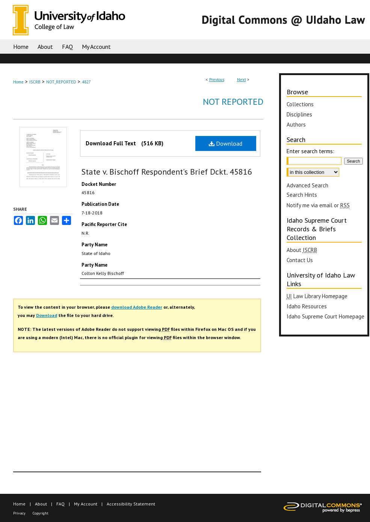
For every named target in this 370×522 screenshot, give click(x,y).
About (41, 504)
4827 (86, 81)
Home (18, 81)
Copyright (40, 513)
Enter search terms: (310, 151)
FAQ (60, 504)
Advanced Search (307, 185)
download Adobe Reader (136, 307)
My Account (85, 504)
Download (225, 143)
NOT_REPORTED (61, 81)
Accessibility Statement (131, 504)
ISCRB (35, 81)
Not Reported (233, 101)
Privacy (19, 513)
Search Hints (302, 194)
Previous (216, 79)
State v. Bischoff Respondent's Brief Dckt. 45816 (167, 171)
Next (241, 79)
